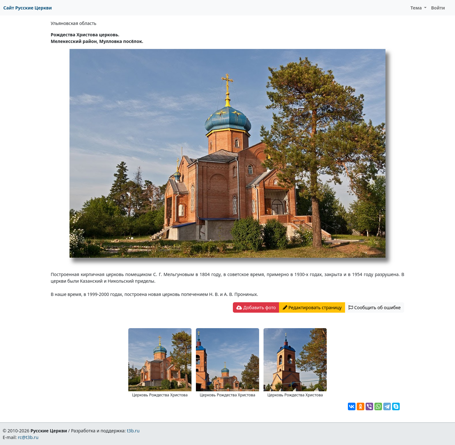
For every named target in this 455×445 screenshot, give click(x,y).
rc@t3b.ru (28, 437)
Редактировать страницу (312, 307)
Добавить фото (256, 307)
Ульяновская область (73, 23)
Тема (416, 8)
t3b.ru (133, 431)
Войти (438, 8)
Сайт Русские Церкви (27, 8)
